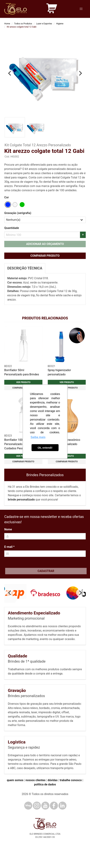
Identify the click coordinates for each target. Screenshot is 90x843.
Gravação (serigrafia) (17, 213)
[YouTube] (45, 806)
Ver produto (23, 382)
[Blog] (28, 806)
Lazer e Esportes (44, 23)
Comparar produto (45, 255)
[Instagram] (37, 806)
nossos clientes (35, 780)
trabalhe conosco (71, 780)
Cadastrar (46, 571)
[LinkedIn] (62, 806)
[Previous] (10, 73)
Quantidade (11, 228)
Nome (8, 529)
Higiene (59, 23)
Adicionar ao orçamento (45, 244)
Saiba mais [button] (37, 437)
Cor (6, 197)
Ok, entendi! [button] (45, 447)
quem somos (15, 780)
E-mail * (9, 546)
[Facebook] (54, 806)
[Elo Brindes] (15, 9)
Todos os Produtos (23, 23)
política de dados (45, 784)
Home (7, 23)
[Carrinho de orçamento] (51, 9)
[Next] (80, 73)
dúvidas (53, 780)
